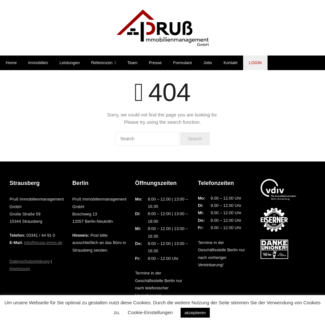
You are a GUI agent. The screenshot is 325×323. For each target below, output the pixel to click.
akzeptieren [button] (195, 312)
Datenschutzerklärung (30, 261)
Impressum (20, 268)
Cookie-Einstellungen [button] (150, 312)
